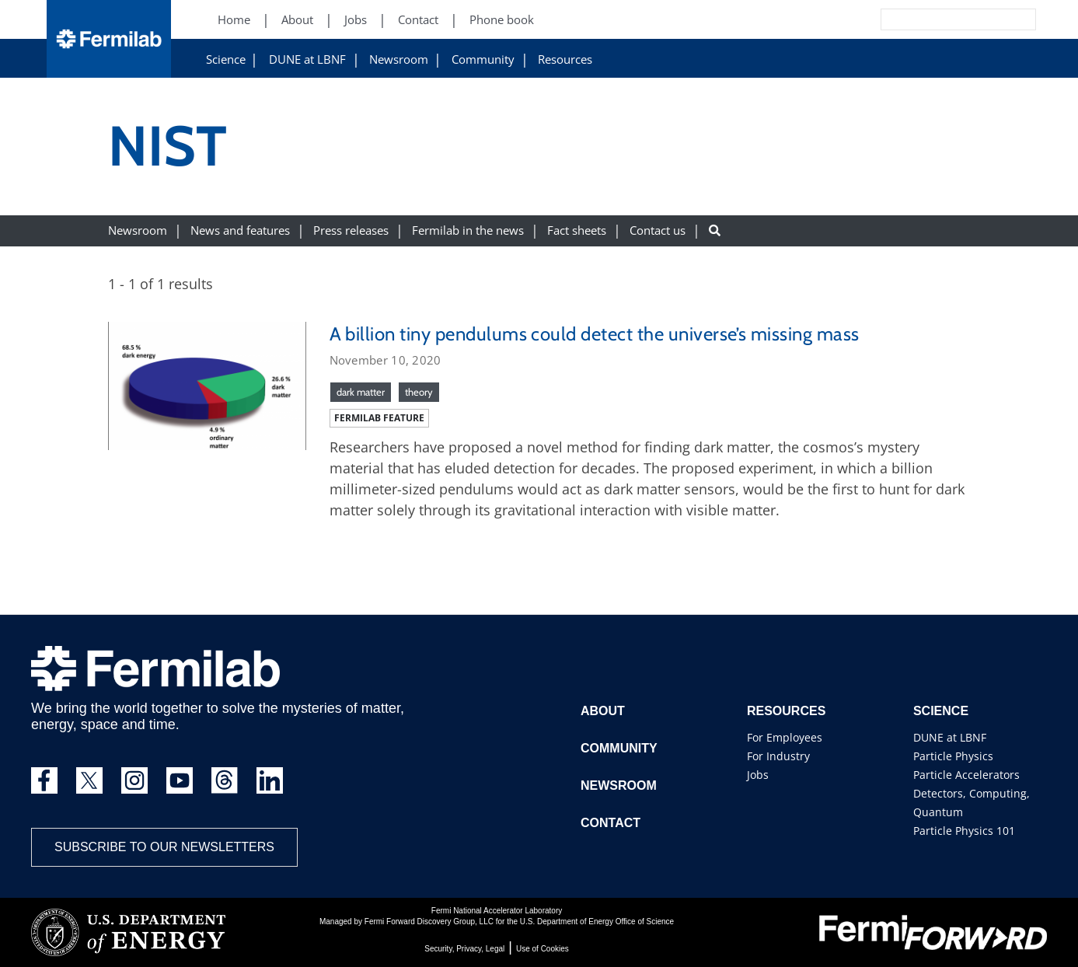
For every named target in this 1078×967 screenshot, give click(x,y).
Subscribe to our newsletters (164, 847)
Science (226, 59)
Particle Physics (953, 756)
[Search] (923, 19)
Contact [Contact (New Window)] (418, 20)
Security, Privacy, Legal (464, 948)
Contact (610, 822)
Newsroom (398, 59)
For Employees (784, 737)
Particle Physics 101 (964, 830)
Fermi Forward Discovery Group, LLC (429, 921)
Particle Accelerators (966, 774)
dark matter (361, 392)
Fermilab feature (379, 417)
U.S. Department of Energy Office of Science (597, 921)
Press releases (351, 230)
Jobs (758, 774)
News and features (240, 230)
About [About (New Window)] (297, 20)
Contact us (658, 230)
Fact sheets (576, 230)
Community (483, 59)
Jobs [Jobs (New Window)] (355, 20)
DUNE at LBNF (307, 59)
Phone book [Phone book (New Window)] (501, 20)
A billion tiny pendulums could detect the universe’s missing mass (595, 334)
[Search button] (714, 230)
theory (419, 392)
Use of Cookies (542, 948)
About (603, 710)
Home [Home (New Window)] (234, 20)
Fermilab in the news (468, 230)
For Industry (778, 756)
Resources (565, 59)
